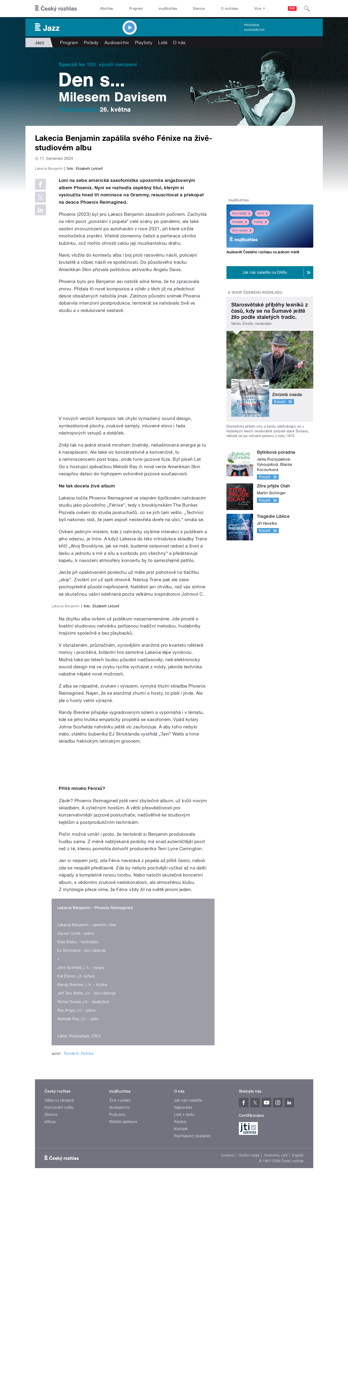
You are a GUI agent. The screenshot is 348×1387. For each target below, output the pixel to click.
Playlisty (143, 42)
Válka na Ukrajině (59, 1308)
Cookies (227, 1363)
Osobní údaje (249, 1363)
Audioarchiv (254, 30)
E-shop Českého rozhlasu (255, 292)
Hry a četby (241, 213)
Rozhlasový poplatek (192, 1343)
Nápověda (183, 1315)
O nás (179, 42)
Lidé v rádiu (184, 1322)
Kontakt (181, 1336)
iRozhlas (106, 8)
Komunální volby (59, 1315)
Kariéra (180, 1329)
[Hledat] (306, 8)
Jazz (39, 42)
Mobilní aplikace (123, 1329)
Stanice (199, 8)
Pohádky (239, 222)
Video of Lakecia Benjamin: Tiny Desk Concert (133, 465)
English (298, 1363)
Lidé (162, 42)
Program (136, 8)
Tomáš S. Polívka (78, 1261)
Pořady (91, 42)
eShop (50, 1329)
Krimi (262, 213)
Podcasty (117, 1322)
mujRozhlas (168, 8)
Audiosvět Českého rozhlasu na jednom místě (262, 252)
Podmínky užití (276, 1363)
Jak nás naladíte (188, 1308)
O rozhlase (229, 8)
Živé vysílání (241, 230)
